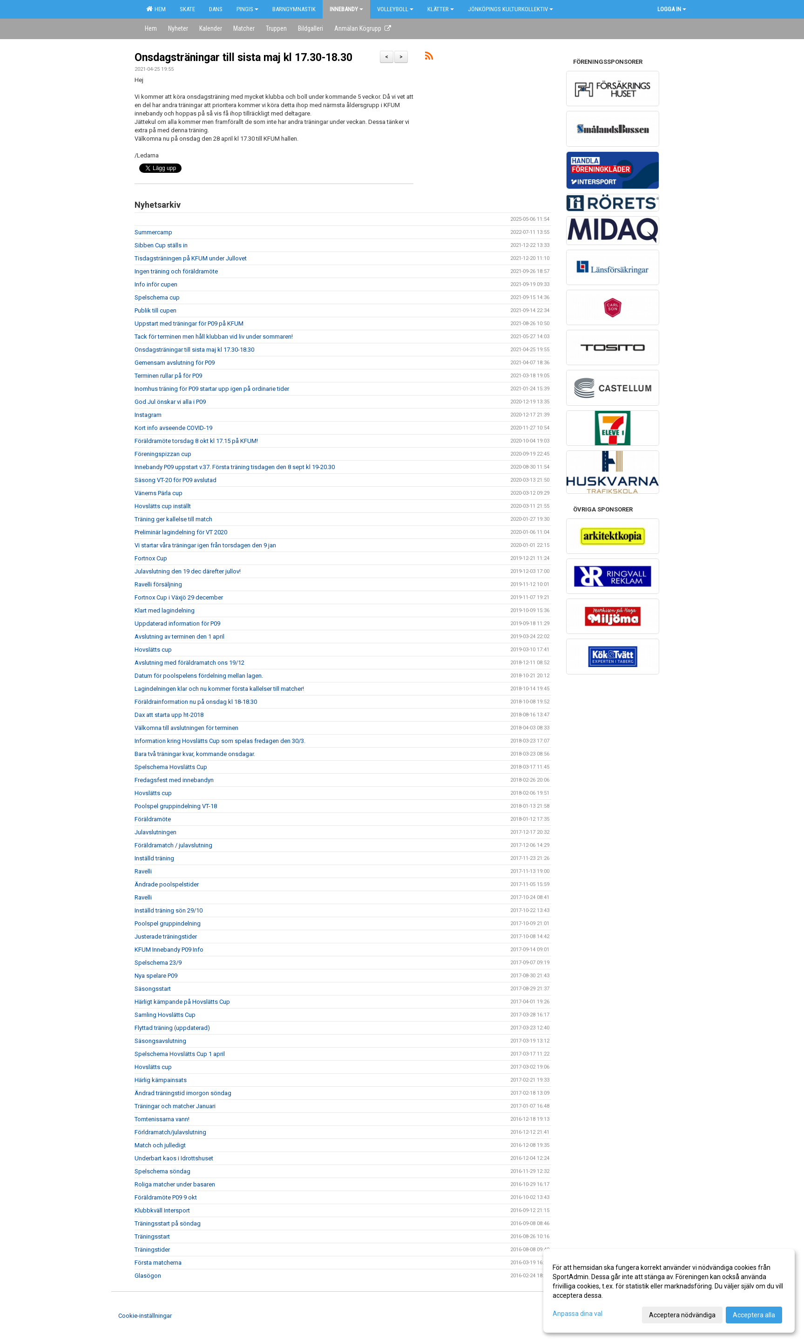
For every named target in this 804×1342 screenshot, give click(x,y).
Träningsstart (152, 1236)
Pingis (247, 9)
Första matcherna (158, 1262)
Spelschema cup (157, 297)
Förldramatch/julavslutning (170, 1132)
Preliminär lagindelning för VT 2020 (181, 532)
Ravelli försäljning (158, 584)
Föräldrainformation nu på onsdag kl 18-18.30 (196, 701)
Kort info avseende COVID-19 (173, 427)
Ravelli (143, 871)
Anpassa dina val (577, 1313)
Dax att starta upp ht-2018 (169, 714)
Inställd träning (154, 858)
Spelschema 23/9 (158, 962)
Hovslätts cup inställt (163, 506)
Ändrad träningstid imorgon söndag (183, 1093)
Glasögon (148, 1275)
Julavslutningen (155, 832)
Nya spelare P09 (156, 975)
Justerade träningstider (166, 936)
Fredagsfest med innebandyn (174, 780)
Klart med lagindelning (165, 610)
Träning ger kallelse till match (173, 519)
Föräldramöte (153, 819)
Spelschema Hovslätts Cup (171, 766)
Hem (156, 9)
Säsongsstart (153, 988)
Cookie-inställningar (145, 1315)
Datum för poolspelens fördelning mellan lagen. (199, 675)
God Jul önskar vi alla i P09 (170, 401)
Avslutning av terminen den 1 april (179, 636)
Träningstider (152, 1249)
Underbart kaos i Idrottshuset (174, 1158)
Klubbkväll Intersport (162, 1210)
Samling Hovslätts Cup (165, 1014)
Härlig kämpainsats (161, 1079)
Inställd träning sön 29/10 (169, 910)
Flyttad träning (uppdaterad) (172, 1027)
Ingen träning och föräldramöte (176, 271)
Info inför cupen (156, 284)
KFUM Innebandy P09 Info (169, 949)
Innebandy (346, 9)
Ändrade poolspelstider (167, 884)
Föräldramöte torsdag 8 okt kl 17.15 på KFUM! (196, 440)
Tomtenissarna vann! (162, 1119)
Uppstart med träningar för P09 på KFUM (189, 323)
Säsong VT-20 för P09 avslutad (175, 480)
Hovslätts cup (153, 649)
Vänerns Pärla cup (158, 493)
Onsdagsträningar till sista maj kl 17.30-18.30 (243, 57)
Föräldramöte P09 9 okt (166, 1197)
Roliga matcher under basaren (175, 1184)
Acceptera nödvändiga (682, 1315)
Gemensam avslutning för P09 (175, 362)
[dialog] (669, 1291)
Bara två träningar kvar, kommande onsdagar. (195, 753)
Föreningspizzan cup (163, 453)
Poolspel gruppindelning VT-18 (176, 806)
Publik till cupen (155, 310)
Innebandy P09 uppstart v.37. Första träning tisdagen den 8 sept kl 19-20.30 (235, 466)
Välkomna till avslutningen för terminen (186, 727)
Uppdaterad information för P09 (177, 623)
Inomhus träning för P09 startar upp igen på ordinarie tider (212, 388)
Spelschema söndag (162, 1171)
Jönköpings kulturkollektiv (510, 9)
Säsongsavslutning (160, 1040)
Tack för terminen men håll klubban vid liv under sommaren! (214, 336)
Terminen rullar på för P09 (168, 375)
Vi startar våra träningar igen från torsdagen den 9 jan (205, 545)
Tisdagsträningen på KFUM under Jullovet (191, 258)
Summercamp (153, 232)
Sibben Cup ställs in (161, 245)
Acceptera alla (754, 1315)
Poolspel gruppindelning (168, 923)
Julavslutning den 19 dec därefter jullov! (188, 571)
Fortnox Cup (151, 558)
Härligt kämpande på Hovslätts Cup (182, 1001)
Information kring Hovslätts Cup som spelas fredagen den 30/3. (220, 740)
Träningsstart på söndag (168, 1223)
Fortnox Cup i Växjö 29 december (179, 597)
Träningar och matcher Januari (175, 1106)
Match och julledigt (160, 1145)
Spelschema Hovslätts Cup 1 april (180, 1053)
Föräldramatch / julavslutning (173, 845)
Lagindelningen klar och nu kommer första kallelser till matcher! (219, 688)
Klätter (440, 9)
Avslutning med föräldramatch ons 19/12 (189, 662)
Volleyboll (395, 9)
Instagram (148, 414)
